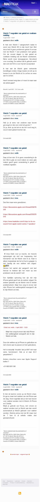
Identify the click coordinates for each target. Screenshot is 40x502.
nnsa (16, 118)
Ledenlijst (17, 481)
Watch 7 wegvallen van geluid (15, 113)
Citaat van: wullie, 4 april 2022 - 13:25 (15, 327)
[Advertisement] (20, 469)
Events (23, 481)
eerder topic (15, 454)
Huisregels (5, 482)
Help (4, 481)
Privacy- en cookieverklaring (17, 482)
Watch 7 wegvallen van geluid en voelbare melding (19, 34)
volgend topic (24, 454)
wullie (16, 40)
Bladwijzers (10, 481)
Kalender (29, 481)
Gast (34, 3)
